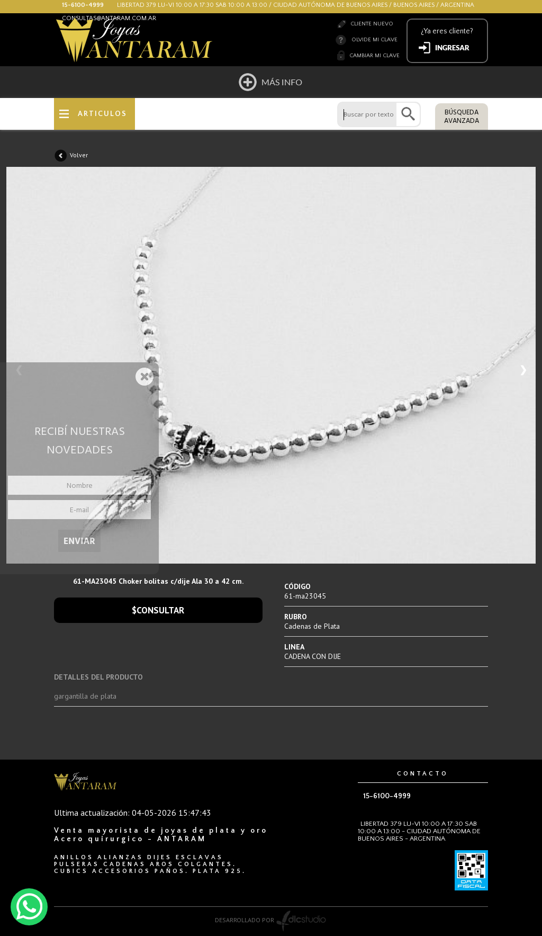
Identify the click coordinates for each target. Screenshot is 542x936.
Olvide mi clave (374, 40)
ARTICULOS (102, 114)
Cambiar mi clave (374, 55)
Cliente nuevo (371, 24)
